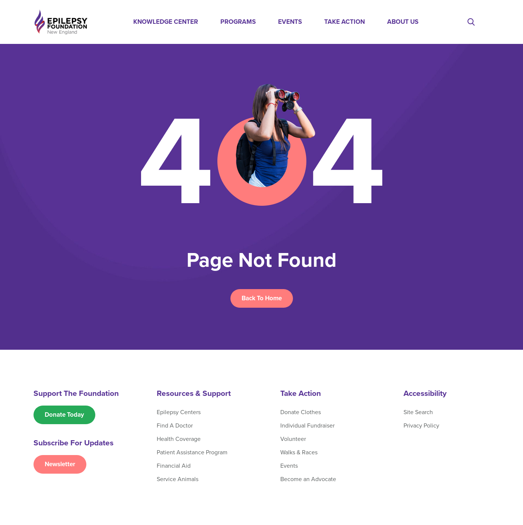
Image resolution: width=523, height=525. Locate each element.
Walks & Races (299, 452)
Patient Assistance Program (192, 452)
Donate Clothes (300, 412)
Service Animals (177, 479)
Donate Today (64, 415)
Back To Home (262, 298)
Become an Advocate (308, 479)
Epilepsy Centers (179, 412)
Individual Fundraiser (307, 425)
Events (290, 22)
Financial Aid (174, 466)
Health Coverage (179, 439)
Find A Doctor (175, 425)
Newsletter (60, 464)
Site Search (418, 412)
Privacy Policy (421, 425)
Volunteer (293, 439)
